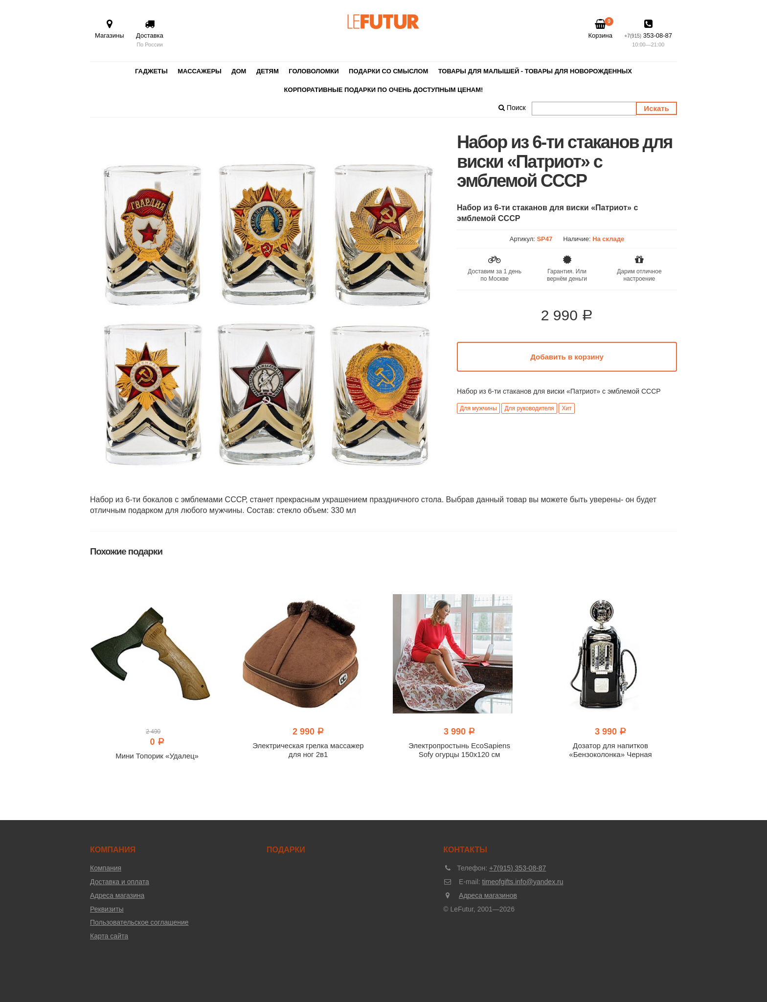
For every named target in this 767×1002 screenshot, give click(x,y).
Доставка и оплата (119, 882)
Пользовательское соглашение (139, 922)
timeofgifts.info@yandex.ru (523, 882)
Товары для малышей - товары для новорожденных (535, 71)
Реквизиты (107, 909)
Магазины (109, 29)
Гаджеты (151, 71)
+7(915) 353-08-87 (517, 868)
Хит (566, 408)
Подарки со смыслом (388, 71)
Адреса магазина (117, 895)
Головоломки (313, 71)
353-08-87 (648, 34)
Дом (238, 71)
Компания (105, 868)
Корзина (600, 29)
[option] (266, 309)
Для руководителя (529, 408)
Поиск (512, 107)
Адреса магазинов (488, 895)
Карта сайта (109, 936)
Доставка (149, 34)
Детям (267, 71)
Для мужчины (478, 408)
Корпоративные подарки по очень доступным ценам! (383, 89)
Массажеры (200, 71)
